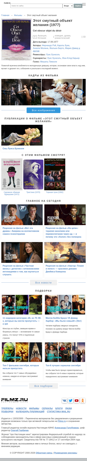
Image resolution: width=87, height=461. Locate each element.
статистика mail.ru (58, 411)
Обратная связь (44, 453)
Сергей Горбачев (19, 430)
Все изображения (43, 110)
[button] (82, 92)
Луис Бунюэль (53, 54)
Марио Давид (71, 48)
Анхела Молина (40, 48)
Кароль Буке (63, 45)
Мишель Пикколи (48, 62)
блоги (59, 408)
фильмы (34, 408)
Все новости (43, 282)
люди (68, 408)
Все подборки (43, 386)
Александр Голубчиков (67, 428)
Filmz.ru (62, 421)
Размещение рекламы (65, 453)
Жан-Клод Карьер (70, 58)
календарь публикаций (30, 411)
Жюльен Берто (56, 48)
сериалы (47, 408)
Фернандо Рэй (49, 45)
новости (21, 408)
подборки (7, 411)
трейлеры (7, 408)
